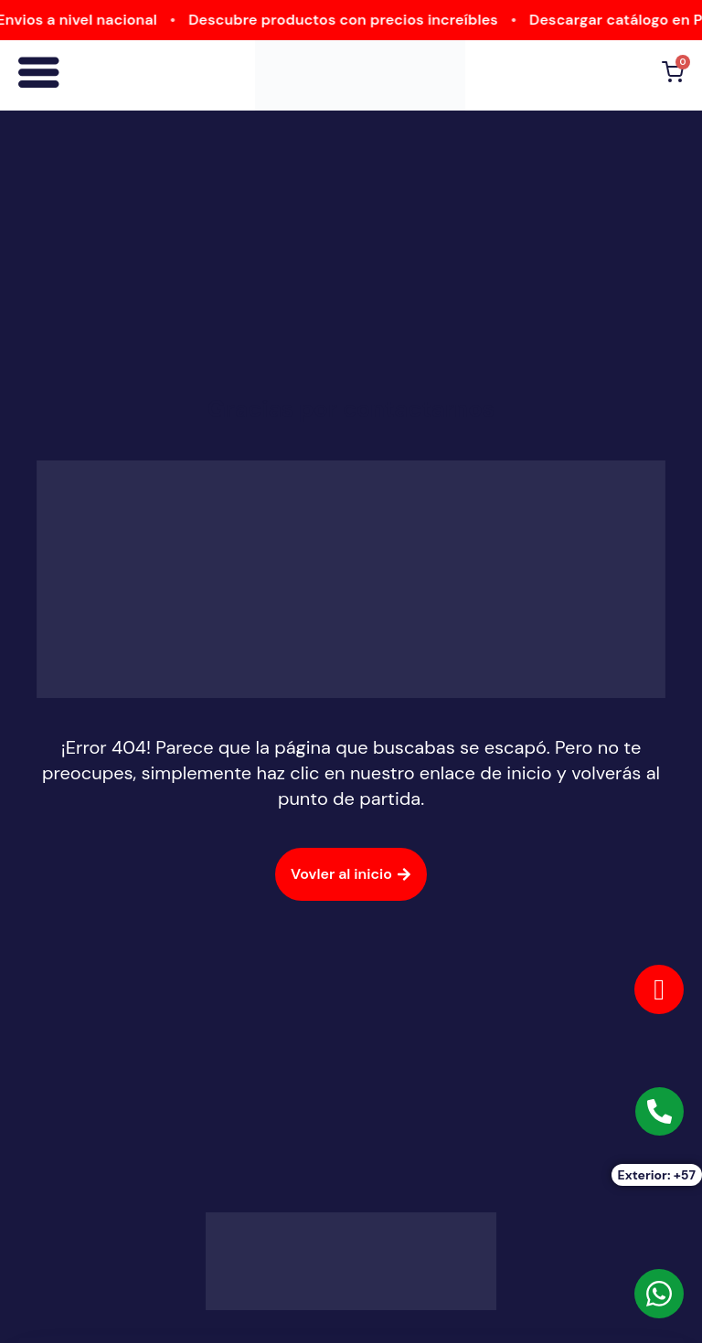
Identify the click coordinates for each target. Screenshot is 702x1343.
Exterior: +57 (657, 1175)
